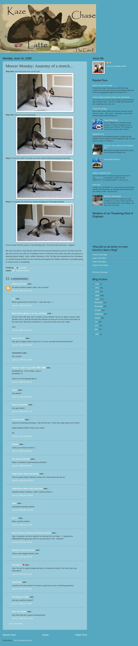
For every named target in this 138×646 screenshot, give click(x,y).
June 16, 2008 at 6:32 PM (22, 574)
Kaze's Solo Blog (99, 258)
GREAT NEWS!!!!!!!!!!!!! (101, 173)
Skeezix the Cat (18, 338)
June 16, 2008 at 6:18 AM (22, 397)
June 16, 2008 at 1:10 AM (22, 291)
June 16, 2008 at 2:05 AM (22, 330)
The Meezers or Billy (20, 597)
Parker (14, 390)
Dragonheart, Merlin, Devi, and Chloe (27, 488)
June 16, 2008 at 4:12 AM (22, 382)
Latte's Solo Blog (99, 262)
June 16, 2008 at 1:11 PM (22, 525)
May (96, 329)
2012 (97, 284)
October (98, 310)
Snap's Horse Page (100, 265)
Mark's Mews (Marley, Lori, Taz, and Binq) (29, 313)
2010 (97, 292)
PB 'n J (15, 518)
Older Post (81, 635)
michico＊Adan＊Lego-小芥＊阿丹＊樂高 (29, 368)
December (99, 302)
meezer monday (22, 271)
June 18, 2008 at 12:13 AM (22, 618)
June (97, 325)
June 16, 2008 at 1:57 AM (22, 305)
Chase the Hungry (99, 109)
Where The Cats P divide (102, 86)
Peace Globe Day (111, 120)
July (96, 322)
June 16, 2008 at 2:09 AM (22, 345)
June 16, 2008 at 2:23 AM (22, 360)
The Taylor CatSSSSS (21, 459)
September (99, 314)
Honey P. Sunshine (20, 405)
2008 (97, 299)
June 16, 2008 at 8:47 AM (22, 411)
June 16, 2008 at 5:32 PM (22, 557)
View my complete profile (116, 66)
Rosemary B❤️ (18, 565)
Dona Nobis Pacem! (112, 159)
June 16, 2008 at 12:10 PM (22, 480)
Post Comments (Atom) (23, 640)
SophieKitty (17, 582)
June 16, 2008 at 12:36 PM (22, 495)
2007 (97, 334)
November (99, 306)
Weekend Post (98, 134)
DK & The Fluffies (19, 612)
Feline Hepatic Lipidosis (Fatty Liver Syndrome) (111, 97)
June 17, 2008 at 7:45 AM (22, 604)
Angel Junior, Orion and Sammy (25, 474)
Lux (13, 299)
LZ (110, 63)
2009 (97, 295)
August (98, 318)
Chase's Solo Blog (99, 255)
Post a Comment (15, 624)
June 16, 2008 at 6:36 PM (22, 589)
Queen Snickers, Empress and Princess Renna (31, 533)
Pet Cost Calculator (100, 272)
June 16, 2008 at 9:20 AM (22, 436)
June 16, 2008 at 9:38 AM (22, 451)
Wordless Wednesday (112, 196)
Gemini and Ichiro (19, 284)
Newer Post (9, 635)
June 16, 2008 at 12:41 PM (22, 510)
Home (45, 635)
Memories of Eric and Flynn (23, 550)
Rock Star (96, 185)
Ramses (15, 444)
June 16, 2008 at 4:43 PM (22, 542)
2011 (97, 288)
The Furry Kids (18, 419)
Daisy (14, 503)
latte (13, 271)
